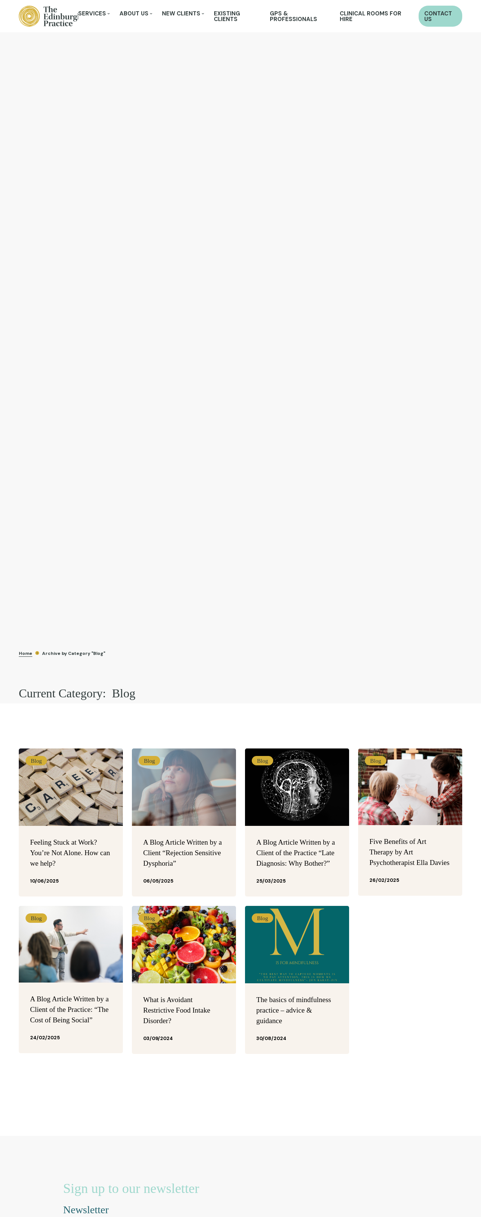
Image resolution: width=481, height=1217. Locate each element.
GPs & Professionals (293, 16)
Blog (36, 761)
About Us (133, 13)
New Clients (181, 13)
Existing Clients (227, 16)
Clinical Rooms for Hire (370, 16)
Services (92, 13)
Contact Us (438, 16)
